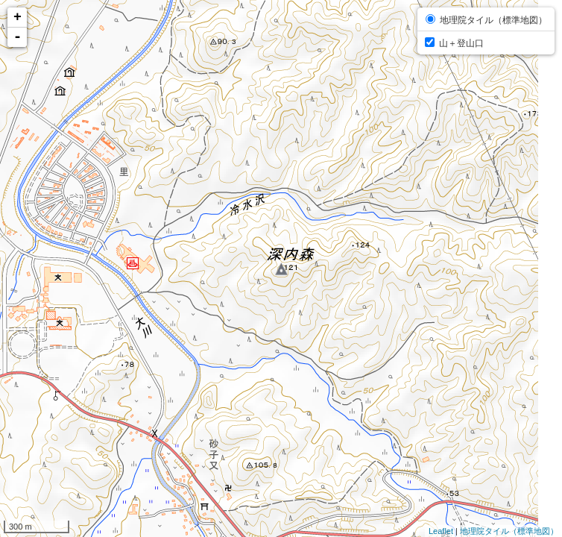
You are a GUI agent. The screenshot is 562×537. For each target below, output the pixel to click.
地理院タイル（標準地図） (509, 531)
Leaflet (441, 531)
